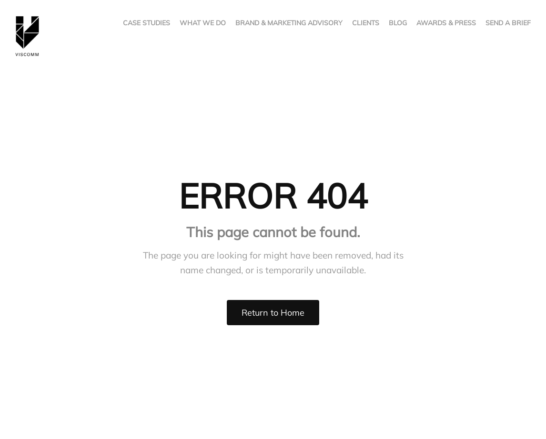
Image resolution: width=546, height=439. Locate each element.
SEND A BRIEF (508, 23)
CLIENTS (365, 23)
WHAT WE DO (203, 23)
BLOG (398, 23)
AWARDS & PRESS (446, 23)
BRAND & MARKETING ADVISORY (289, 23)
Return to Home (273, 312)
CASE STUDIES (146, 23)
